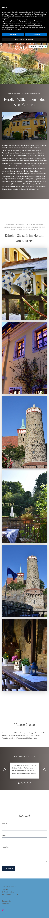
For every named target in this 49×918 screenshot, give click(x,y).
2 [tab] (22, 783)
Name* (4, 824)
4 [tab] (28, 783)
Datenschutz (6, 901)
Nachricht (5, 847)
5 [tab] (30, 783)
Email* (4, 835)
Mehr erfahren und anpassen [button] (24, 39)
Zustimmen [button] (36, 34)
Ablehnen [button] (13, 34)
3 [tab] (25, 783)
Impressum (6, 903)
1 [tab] (19, 783)
